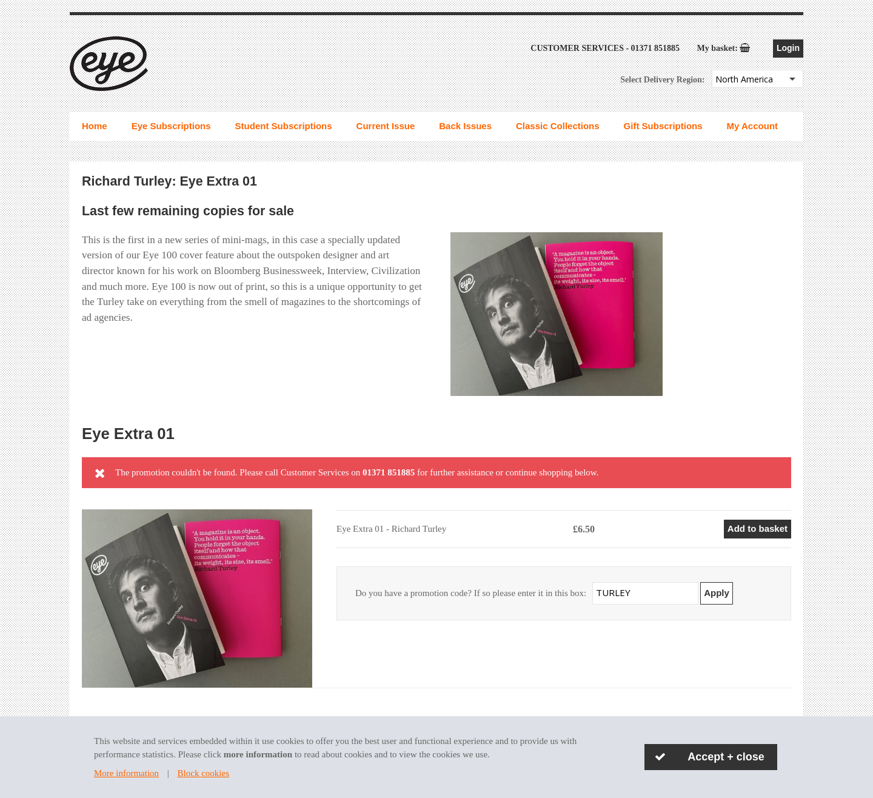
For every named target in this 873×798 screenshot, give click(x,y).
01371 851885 (655, 48)
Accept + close (725, 757)
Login (788, 48)
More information (126, 773)
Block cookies (203, 773)
